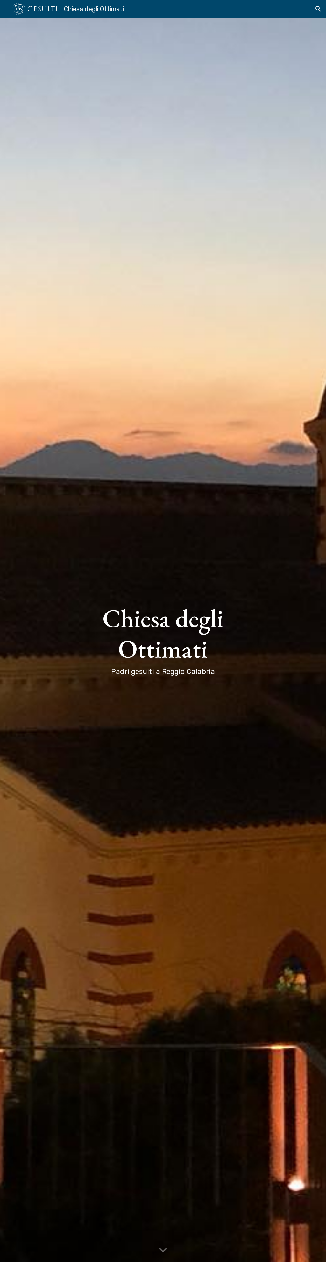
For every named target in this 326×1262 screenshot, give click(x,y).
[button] (318, 9)
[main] (163, 639)
